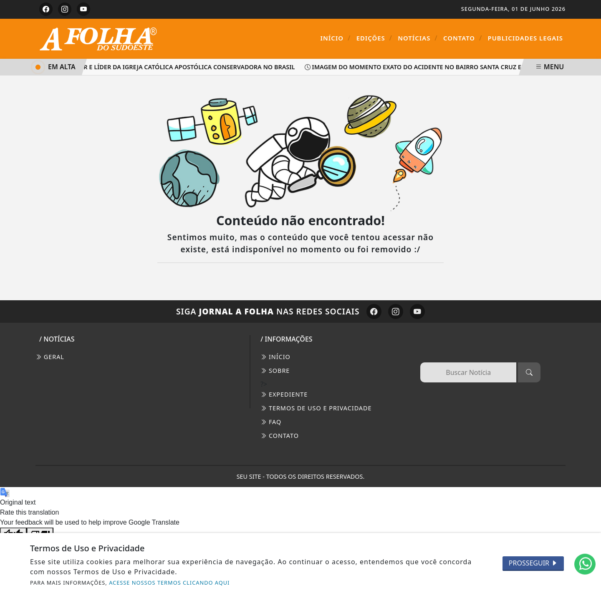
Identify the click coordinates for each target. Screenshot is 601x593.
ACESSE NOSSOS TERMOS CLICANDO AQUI (169, 582)
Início (336, 38)
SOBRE (275, 370)
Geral (49, 357)
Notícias (418, 38)
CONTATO (279, 436)
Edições (374, 38)
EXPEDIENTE (284, 394)
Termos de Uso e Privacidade (315, 408)
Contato (462, 38)
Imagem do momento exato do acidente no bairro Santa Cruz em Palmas (430, 67)
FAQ (270, 422)
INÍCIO (275, 357)
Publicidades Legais (525, 38)
